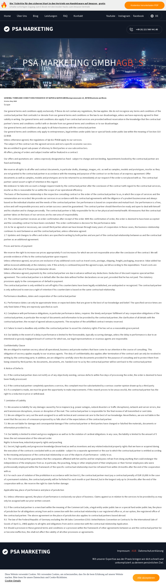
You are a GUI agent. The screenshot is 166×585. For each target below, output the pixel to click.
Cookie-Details (13, 580)
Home (7, 16)
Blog (35, 16)
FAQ (65, 16)
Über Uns (22, 16)
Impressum (123, 551)
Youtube (110, 16)
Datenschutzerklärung (151, 551)
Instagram (124, 16)
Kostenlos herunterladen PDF (144, 5)
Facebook (138, 16)
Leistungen (51, 16)
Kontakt (78, 16)
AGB (134, 551)
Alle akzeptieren (146, 577)
